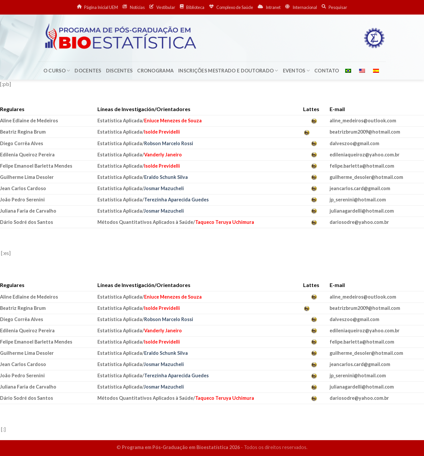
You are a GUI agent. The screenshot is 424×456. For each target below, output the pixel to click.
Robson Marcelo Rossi (168, 143)
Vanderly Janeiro (163, 154)
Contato (326, 70)
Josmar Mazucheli (164, 188)
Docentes (88, 70)
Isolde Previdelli (162, 132)
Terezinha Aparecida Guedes (176, 199)
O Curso (56, 70)
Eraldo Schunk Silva (166, 177)
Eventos (296, 70)
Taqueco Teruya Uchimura (224, 222)
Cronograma (155, 70)
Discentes (119, 70)
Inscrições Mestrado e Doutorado (228, 70)
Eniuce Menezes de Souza (173, 120)
